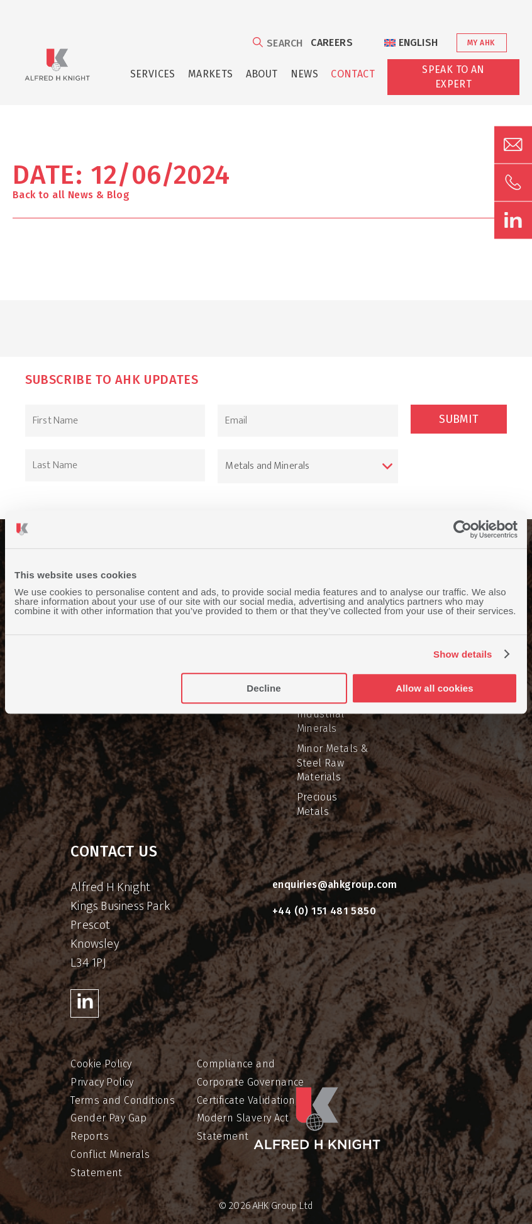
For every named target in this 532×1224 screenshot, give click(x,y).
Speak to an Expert (453, 76)
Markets (210, 74)
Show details (462, 654)
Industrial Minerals (321, 721)
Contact (353, 74)
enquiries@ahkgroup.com (334, 884)
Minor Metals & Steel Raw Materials (333, 763)
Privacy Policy (102, 1082)
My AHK (480, 42)
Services (152, 74)
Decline (263, 688)
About (262, 74)
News (305, 74)
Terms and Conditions (122, 1100)
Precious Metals (317, 804)
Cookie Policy (100, 1064)
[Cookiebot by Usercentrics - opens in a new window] (462, 529)
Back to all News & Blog (71, 195)
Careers (332, 42)
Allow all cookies (434, 688)
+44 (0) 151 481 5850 (324, 911)
